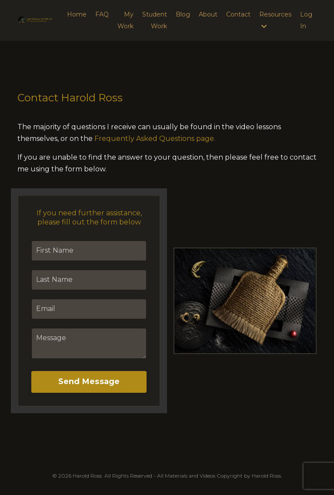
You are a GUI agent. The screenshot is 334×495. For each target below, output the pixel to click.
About (208, 14)
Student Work (154, 20)
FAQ (102, 14)
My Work (125, 20)
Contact (238, 14)
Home (77, 14)
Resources (275, 20)
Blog (183, 14)
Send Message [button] (89, 381)
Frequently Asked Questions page (154, 138)
